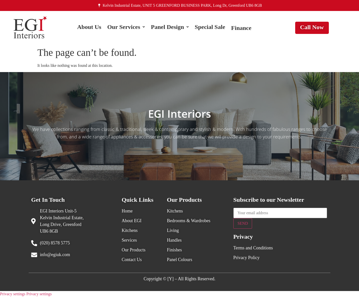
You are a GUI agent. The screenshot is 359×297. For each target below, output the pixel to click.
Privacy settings (12, 294)
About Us (89, 28)
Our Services (126, 28)
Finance (241, 28)
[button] (126, 28)
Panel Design (170, 28)
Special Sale (210, 28)
